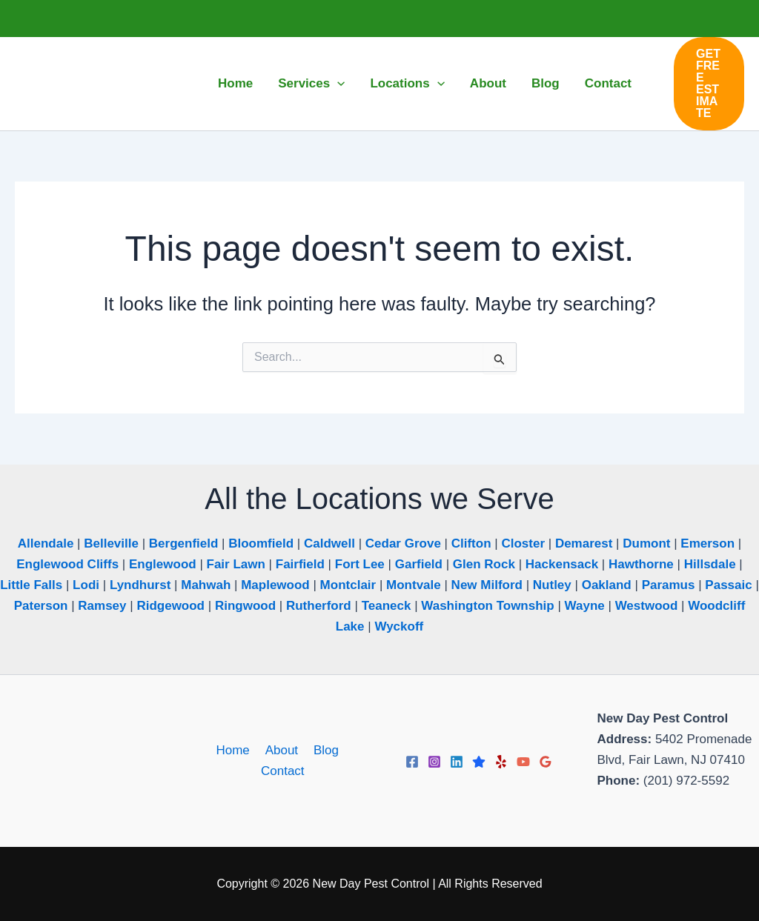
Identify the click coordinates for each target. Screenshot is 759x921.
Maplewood (275, 585)
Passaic (728, 585)
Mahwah (206, 585)
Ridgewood (170, 606)
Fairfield (300, 564)
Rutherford (318, 606)
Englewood (162, 564)
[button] (337, 83)
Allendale (46, 543)
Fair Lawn (236, 564)
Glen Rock (484, 564)
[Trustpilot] (478, 761)
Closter (523, 543)
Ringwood (245, 606)
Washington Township (487, 606)
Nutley (552, 585)
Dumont (646, 543)
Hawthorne (641, 564)
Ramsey (102, 606)
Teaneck (386, 606)
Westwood (646, 606)
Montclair (348, 585)
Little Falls (31, 585)
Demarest (584, 543)
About (281, 750)
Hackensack (562, 564)
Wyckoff (398, 626)
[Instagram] (434, 761)
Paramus (668, 585)
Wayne (585, 606)
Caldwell (329, 543)
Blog (322, 750)
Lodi (86, 585)
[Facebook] (412, 761)
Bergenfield (184, 543)
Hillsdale (710, 564)
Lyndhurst (140, 585)
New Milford (487, 585)
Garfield (419, 564)
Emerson (707, 543)
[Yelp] (501, 761)
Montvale (413, 585)
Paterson (41, 606)
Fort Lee (360, 564)
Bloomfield (261, 543)
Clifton (471, 543)
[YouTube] (523, 761)
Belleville (111, 543)
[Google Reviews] (545, 761)
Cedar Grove (403, 543)
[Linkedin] (456, 761)
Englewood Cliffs (67, 564)
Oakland (607, 585)
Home (235, 750)
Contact (283, 771)
